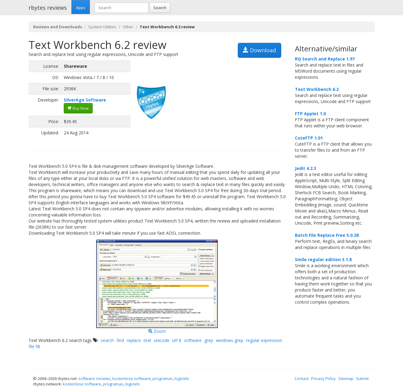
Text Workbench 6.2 (317, 89)
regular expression (264, 340)
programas (162, 378)
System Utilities (102, 26)
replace (134, 340)
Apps (80, 7)
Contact (302, 378)
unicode (161, 340)
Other (128, 26)
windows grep (229, 340)
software (193, 340)
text (147, 340)
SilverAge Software (85, 100)
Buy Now (78, 108)
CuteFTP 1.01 (309, 138)
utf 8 (176, 340)
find (120, 340)
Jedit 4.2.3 (305, 168)
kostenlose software (131, 378)
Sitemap (345, 378)
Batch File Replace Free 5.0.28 (327, 235)
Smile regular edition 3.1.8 (323, 259)
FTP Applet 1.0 (310, 113)
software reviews (94, 378)
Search (159, 7)
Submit (362, 378)
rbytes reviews (48, 7)
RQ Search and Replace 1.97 (325, 59)
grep (208, 340)
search (107, 340)
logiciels (182, 378)
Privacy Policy (323, 378)
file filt (34, 346)
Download (259, 50)
